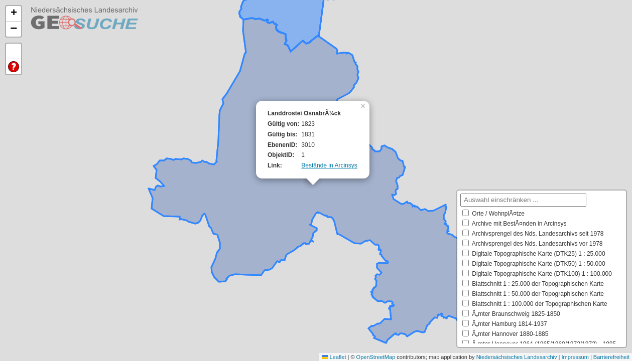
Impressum (574, 357)
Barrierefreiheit (611, 357)
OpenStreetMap (376, 357)
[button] (363, 105)
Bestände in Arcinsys (329, 165)
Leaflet (334, 357)
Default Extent (13, 51)
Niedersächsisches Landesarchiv (516, 357)
